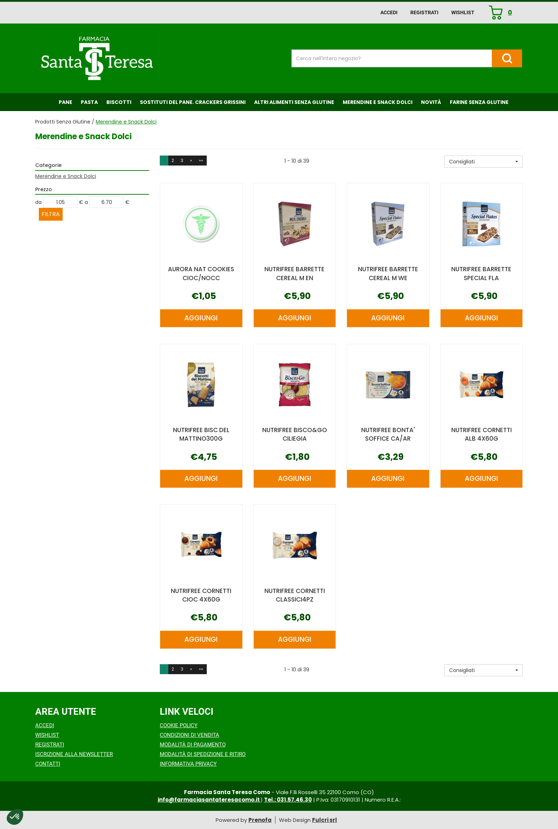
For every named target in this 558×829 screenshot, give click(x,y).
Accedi (389, 12)
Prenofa (260, 820)
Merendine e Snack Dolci (377, 102)
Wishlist (462, 12)
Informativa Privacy (188, 764)
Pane (65, 102)
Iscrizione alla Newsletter (74, 754)
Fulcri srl (324, 820)
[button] (483, 162)
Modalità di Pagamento (193, 744)
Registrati (424, 12)
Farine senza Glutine (479, 102)
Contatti (47, 764)
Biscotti (118, 102)
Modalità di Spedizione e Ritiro (203, 754)
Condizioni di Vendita (189, 735)
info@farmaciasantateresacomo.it (209, 799)
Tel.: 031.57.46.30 (288, 799)
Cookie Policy (179, 725)
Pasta (89, 102)
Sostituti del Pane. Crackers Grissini (193, 102)
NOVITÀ (431, 102)
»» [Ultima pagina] (201, 160)
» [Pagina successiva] (191, 160)
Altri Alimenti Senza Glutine (294, 102)
